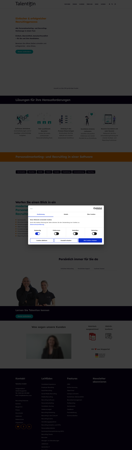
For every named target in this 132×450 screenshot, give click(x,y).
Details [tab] (66, 214)
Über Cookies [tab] (91, 214)
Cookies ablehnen (41, 240)
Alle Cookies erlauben (90, 240)
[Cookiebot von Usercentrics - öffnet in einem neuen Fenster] (94, 208)
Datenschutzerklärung (37, 224)
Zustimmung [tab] (41, 214)
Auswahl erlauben (66, 240)
